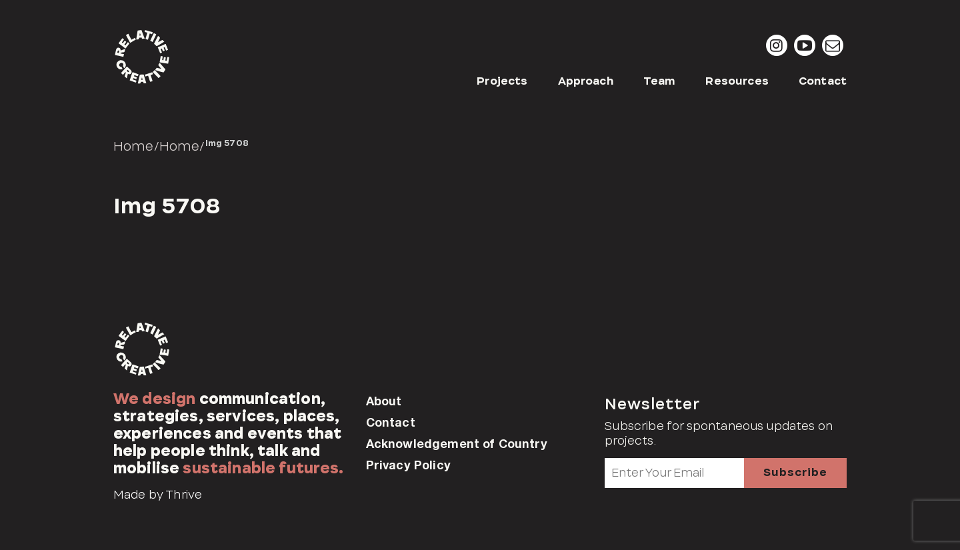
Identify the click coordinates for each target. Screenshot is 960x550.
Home (133, 146)
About (384, 400)
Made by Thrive (157, 494)
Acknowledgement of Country (456, 443)
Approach (585, 81)
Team (659, 81)
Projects (502, 81)
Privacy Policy (408, 464)
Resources (736, 81)
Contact (823, 81)
